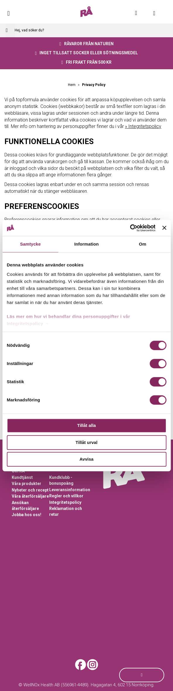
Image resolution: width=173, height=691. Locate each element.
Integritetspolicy (65, 502)
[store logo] (86, 12)
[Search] (10, 30)
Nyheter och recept (30, 490)
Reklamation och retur (65, 511)
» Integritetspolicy (143, 126)
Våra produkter (26, 483)
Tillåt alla (86, 425)
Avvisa (87, 459)
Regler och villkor (66, 496)
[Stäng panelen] (164, 228)
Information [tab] (86, 243)
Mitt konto (139, 13)
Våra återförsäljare (30, 496)
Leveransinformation (69, 489)
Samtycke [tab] (30, 243)
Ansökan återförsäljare (25, 505)
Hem (72, 85)
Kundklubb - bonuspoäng (61, 480)
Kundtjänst (22, 477)
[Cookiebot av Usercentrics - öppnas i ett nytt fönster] (129, 228)
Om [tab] (142, 243)
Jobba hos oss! (26, 514)
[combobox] (86, 30)
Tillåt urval (86, 442)
